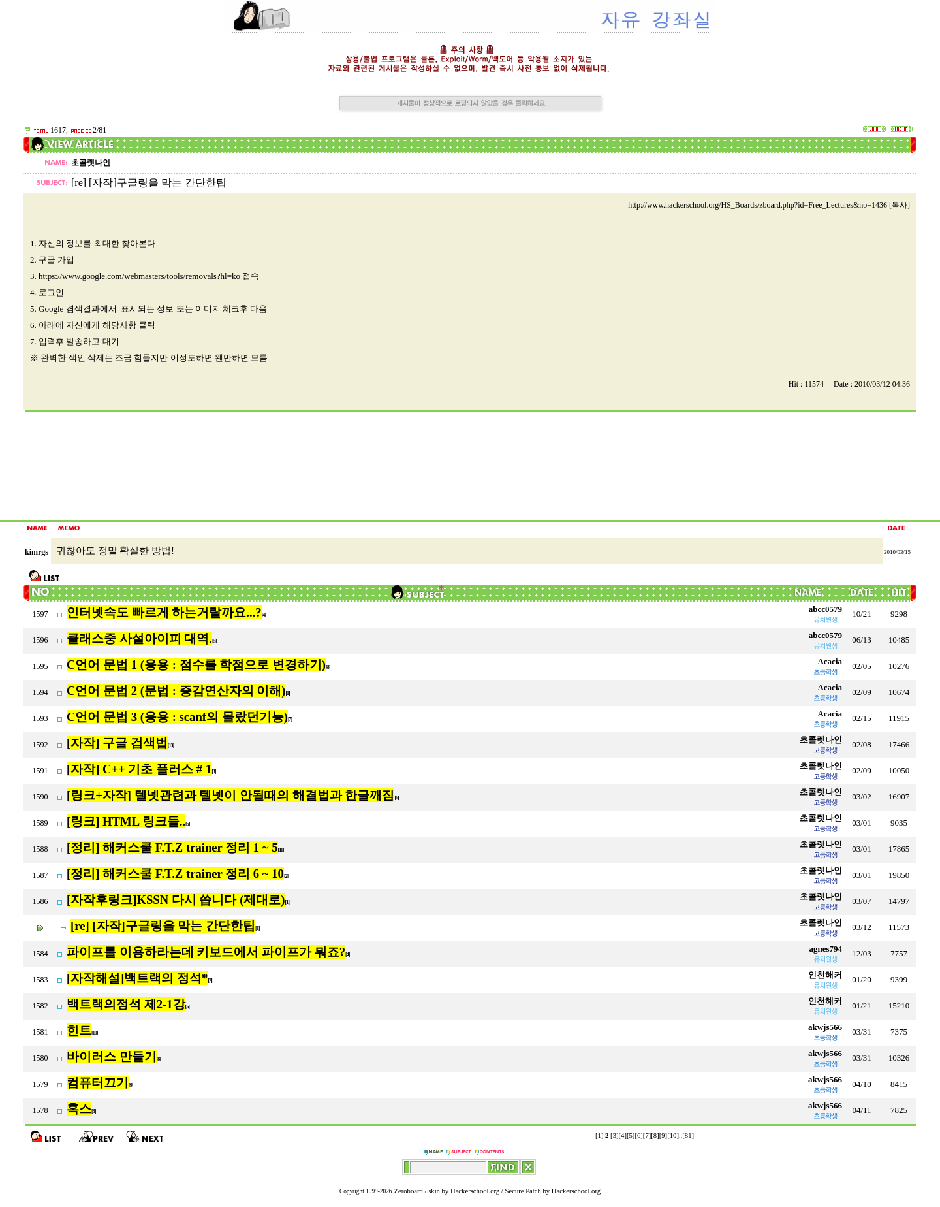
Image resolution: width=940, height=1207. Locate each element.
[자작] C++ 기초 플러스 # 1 (139, 769)
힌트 (79, 1030)
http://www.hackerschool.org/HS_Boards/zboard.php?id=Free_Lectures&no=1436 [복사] (769, 205)
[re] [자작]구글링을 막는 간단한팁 (162, 926)
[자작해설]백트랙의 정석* (137, 978)
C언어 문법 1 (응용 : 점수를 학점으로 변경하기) (196, 664)
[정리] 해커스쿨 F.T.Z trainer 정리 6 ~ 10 (175, 873)
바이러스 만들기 (112, 1056)
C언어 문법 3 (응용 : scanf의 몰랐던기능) (177, 717)
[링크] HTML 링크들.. (126, 821)
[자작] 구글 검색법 (117, 743)
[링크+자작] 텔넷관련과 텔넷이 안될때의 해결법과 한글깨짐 (230, 795)
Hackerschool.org (474, 1191)
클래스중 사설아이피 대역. (139, 638)
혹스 (79, 1109)
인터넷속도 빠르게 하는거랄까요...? (164, 612)
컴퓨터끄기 (98, 1082)
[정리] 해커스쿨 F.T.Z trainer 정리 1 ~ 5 (172, 847)
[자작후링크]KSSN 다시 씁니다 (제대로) (176, 900)
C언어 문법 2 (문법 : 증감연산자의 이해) (176, 691)
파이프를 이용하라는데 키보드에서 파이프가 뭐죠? (206, 952)
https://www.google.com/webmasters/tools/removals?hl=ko (139, 276)
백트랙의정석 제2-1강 (126, 1004)
